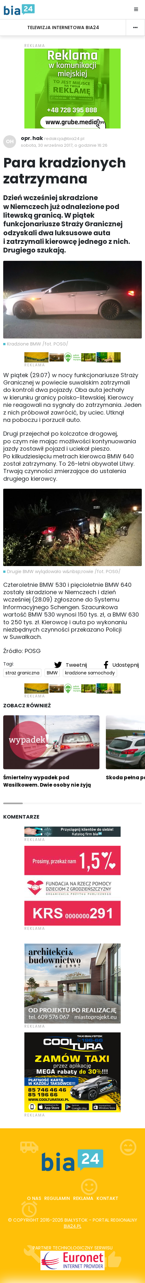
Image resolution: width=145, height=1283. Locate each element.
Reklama (83, 1198)
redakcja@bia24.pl (64, 139)
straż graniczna (22, 673)
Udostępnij (121, 665)
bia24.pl (72, 1226)
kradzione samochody (90, 673)
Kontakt (107, 1198)
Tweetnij (71, 665)
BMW (52, 673)
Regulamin (57, 1198)
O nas (34, 1198)
